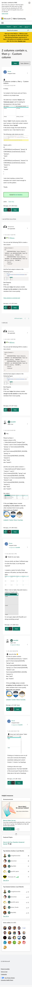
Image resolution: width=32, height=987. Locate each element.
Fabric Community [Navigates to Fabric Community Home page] (19, 19)
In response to (14, 549)
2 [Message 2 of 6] (8, 529)
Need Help (11, 201)
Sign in (15, 26)
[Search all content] (18, 30)
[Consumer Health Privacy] (16, 982)
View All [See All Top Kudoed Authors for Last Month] (6, 918)
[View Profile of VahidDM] (13, 424)
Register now (21, 41)
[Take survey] (9, 830)
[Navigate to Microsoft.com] (6, 19)
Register (9, 26)
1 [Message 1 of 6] (8, 205)
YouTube (20, 522)
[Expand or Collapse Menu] (2, 23)
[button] (15, 63)
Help (20, 26)
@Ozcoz (12, 238)
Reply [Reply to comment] (15, 308)
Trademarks (4, 976)
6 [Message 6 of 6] (8, 304)
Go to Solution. (18, 195)
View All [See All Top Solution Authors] (6, 882)
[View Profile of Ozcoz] (9, 71)
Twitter (11, 522)
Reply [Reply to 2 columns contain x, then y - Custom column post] (15, 210)
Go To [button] (26, 26)
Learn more (5, 13)
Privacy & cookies (5, 970)
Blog (15, 522)
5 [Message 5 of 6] (12, 780)
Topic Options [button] (24, 63)
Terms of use (4, 973)
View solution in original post (11, 299)
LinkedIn (5, 522)
